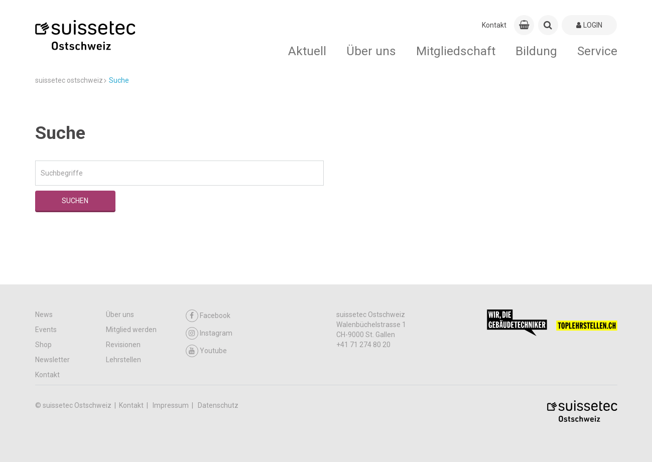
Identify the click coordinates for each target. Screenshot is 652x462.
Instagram (209, 333)
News (44, 315)
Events (46, 330)
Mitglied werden (131, 330)
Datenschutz (218, 405)
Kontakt (494, 25)
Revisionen (123, 345)
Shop (43, 345)
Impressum (171, 405)
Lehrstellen (123, 360)
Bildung (536, 51)
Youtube (206, 351)
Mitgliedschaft (455, 51)
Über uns (371, 51)
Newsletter (52, 360)
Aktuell (307, 51)
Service (597, 51)
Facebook (208, 316)
